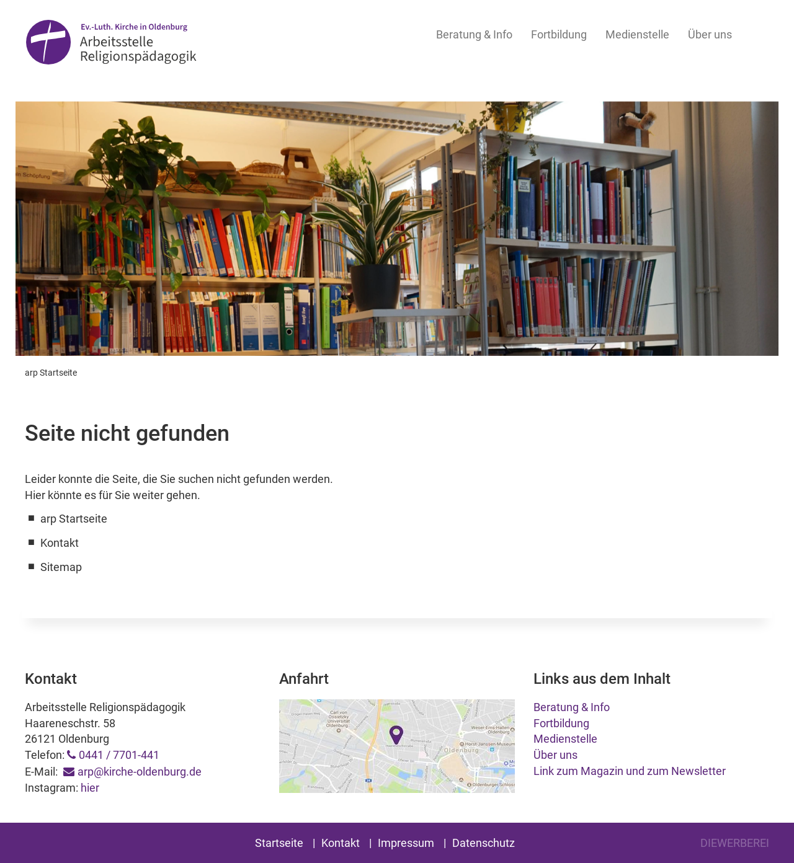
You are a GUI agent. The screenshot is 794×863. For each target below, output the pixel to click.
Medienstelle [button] (637, 34)
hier (90, 787)
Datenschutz (483, 842)
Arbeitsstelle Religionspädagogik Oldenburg (111, 44)
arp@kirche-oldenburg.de (140, 771)
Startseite (279, 842)
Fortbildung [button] (559, 34)
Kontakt (340, 842)
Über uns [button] (710, 34)
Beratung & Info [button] (474, 34)
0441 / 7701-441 (119, 754)
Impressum (406, 842)
